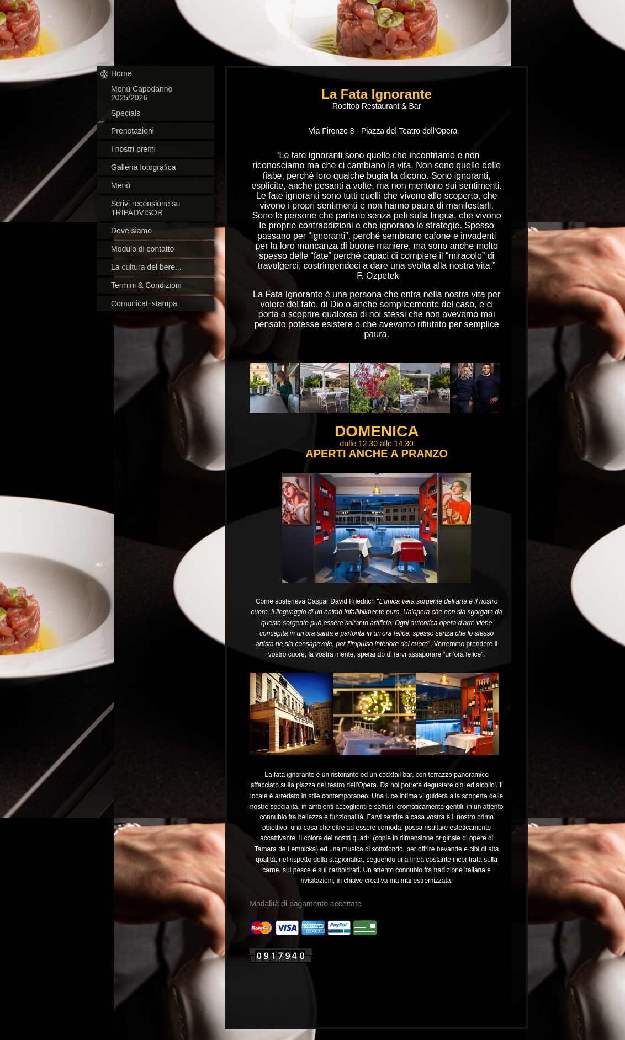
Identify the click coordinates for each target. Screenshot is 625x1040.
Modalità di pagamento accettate (305, 903)
